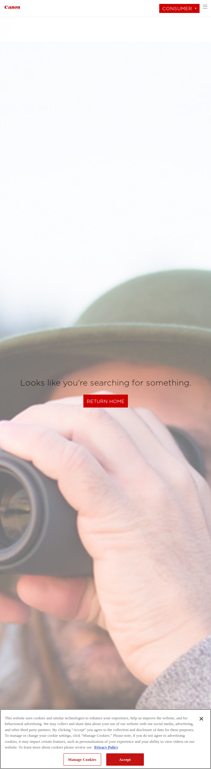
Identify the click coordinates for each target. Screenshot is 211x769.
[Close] (201, 718)
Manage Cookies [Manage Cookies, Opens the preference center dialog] (82, 759)
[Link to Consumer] (12, 6)
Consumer (177, 8)
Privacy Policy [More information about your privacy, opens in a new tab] (106, 747)
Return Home (106, 401)
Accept (125, 759)
